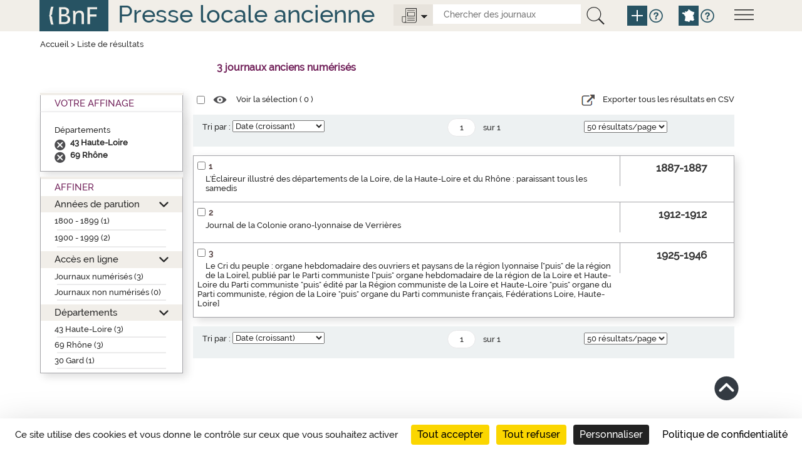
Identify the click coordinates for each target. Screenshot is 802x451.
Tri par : (216, 127)
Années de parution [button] (97, 204)
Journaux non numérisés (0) (108, 292)
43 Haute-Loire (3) (89, 329)
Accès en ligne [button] (86, 259)
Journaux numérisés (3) (99, 276)
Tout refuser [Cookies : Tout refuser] (531, 434)
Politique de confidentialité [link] (725, 434)
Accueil (54, 44)
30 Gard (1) (75, 360)
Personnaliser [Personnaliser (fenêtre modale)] (611, 434)
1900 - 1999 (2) (82, 237)
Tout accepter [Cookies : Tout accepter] (450, 434)
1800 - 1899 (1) (82, 221)
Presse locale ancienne (246, 14)
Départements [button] (86, 312)
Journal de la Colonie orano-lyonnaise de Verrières (303, 225)
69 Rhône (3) (79, 345)
